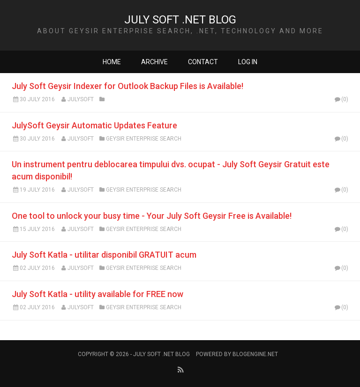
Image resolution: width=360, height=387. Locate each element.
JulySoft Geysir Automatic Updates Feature (94, 125)
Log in (247, 62)
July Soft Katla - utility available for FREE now (97, 294)
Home (112, 62)
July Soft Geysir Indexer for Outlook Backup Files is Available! (127, 86)
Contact (203, 62)
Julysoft (81, 99)
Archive (154, 62)
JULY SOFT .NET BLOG (180, 19)
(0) (340, 99)
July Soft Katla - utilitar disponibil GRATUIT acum (104, 255)
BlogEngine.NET (255, 354)
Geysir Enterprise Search (143, 138)
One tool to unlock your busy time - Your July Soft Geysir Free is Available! (152, 216)
